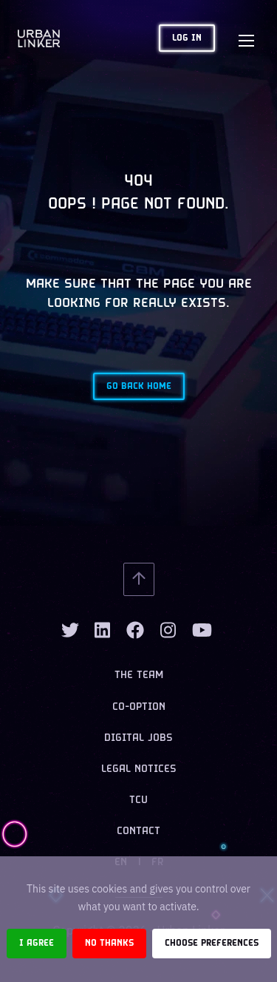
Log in (187, 38)
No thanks (109, 943)
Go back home (138, 386)
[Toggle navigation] (246, 38)
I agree (36, 943)
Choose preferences (212, 943)
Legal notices (139, 769)
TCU (138, 800)
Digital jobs (138, 738)
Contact (138, 831)
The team (138, 675)
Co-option (138, 707)
